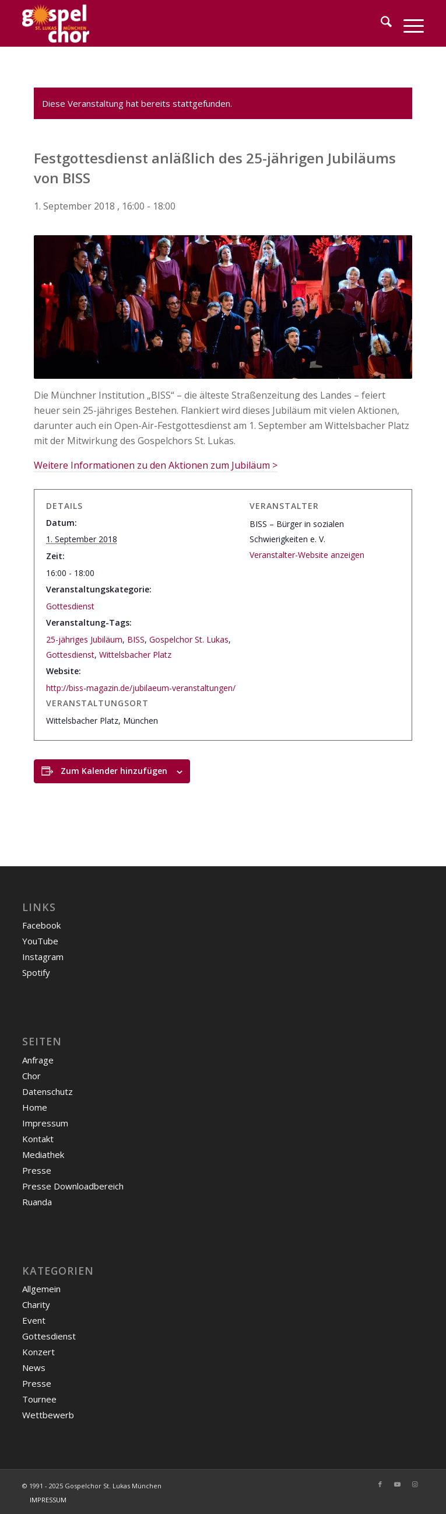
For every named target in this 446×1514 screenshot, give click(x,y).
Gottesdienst (70, 606)
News (33, 1367)
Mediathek (43, 1154)
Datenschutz (47, 1091)
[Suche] (380, 23)
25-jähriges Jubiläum (84, 639)
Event (33, 1320)
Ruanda (37, 1202)
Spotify (36, 972)
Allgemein (41, 1289)
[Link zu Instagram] (415, 1484)
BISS (136, 639)
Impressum (45, 1123)
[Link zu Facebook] (380, 1484)
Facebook (41, 925)
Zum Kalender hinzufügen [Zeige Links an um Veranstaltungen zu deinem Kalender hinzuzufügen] (114, 770)
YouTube (40, 941)
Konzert (38, 1352)
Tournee (39, 1399)
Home (34, 1107)
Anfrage (38, 1060)
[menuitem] (380, 23)
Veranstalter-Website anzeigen (307, 554)
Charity (36, 1304)
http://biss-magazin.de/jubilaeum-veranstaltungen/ (141, 687)
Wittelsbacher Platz (135, 654)
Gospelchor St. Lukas (189, 639)
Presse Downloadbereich (73, 1186)
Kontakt (38, 1139)
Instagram (43, 956)
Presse (36, 1170)
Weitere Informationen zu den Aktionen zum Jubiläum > (156, 465)
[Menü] (408, 23)
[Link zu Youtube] (397, 1484)
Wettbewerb (48, 1415)
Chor (31, 1076)
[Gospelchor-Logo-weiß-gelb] (182, 23)
